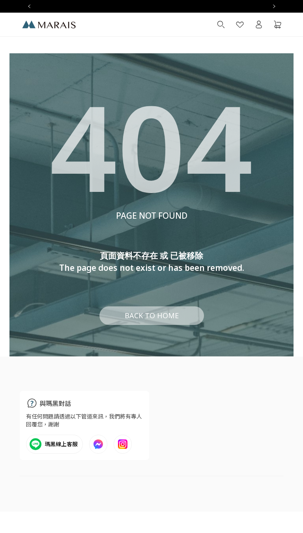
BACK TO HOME (152, 315)
